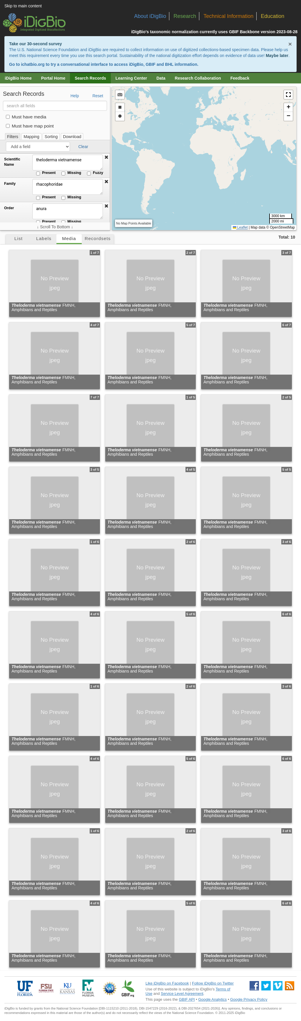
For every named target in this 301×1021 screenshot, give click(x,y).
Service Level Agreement (182, 993)
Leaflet (240, 227)
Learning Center (131, 78)
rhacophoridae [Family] (67, 187)
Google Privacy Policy (248, 999)
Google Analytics (212, 999)
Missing (71, 173)
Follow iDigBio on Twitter (213, 983)
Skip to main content (23, 6)
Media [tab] (69, 238)
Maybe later (277, 55)
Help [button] (75, 95)
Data (160, 78)
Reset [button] (97, 95)
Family (10, 184)
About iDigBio (150, 16)
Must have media (26, 116)
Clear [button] (83, 146)
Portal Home (53, 78)
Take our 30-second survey (35, 43)
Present (46, 173)
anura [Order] (67, 211)
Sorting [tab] (51, 136)
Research (184, 16)
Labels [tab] (43, 238)
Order (9, 208)
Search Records (90, 78)
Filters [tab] (12, 136)
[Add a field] (38, 147)
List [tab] (18, 238)
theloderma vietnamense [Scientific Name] (67, 162)
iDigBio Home (18, 78)
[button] (106, 157)
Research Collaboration (198, 78)
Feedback (240, 78)
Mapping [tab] (31, 136)
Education (272, 16)
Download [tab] (72, 136)
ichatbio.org (32, 64)
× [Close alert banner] (290, 44)
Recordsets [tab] (98, 238)
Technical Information (228, 16)
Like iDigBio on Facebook (167, 983)
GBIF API (187, 999)
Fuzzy (95, 173)
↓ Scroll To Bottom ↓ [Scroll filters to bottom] (55, 226)
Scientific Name (12, 162)
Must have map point (30, 125)
